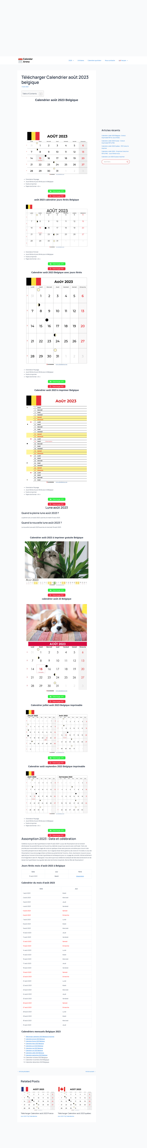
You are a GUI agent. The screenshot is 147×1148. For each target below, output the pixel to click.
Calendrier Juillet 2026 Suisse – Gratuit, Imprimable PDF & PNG (114, 142)
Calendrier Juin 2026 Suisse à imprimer (114, 157)
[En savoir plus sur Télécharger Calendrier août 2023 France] (38, 1108)
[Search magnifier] (127, 161)
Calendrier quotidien (97, 60)
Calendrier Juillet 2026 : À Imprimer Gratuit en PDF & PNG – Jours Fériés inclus (115, 152)
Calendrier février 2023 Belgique (36, 1050)
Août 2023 (25, 87)
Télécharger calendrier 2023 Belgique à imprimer (41, 1046)
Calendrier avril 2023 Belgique (35, 1055)
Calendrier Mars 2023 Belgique (36, 1052)
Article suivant (90, 1080)
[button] (77, 60)
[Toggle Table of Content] (40, 94)
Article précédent (24, 1080)
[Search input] (115, 161)
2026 (75, 60)
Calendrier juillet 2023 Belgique (36, 1062)
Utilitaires (84, 60)
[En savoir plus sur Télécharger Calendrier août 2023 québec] (75, 1108)
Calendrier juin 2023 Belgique (35, 1059)
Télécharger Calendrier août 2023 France (35, 1123)
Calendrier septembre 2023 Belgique (38, 1064)
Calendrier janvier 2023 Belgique (36, 1048)
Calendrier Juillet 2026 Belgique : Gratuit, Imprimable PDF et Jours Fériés (115, 137)
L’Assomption (80, 885)
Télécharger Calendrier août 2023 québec (72, 1123)
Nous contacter (111, 60)
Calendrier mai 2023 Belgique (35, 1057)
